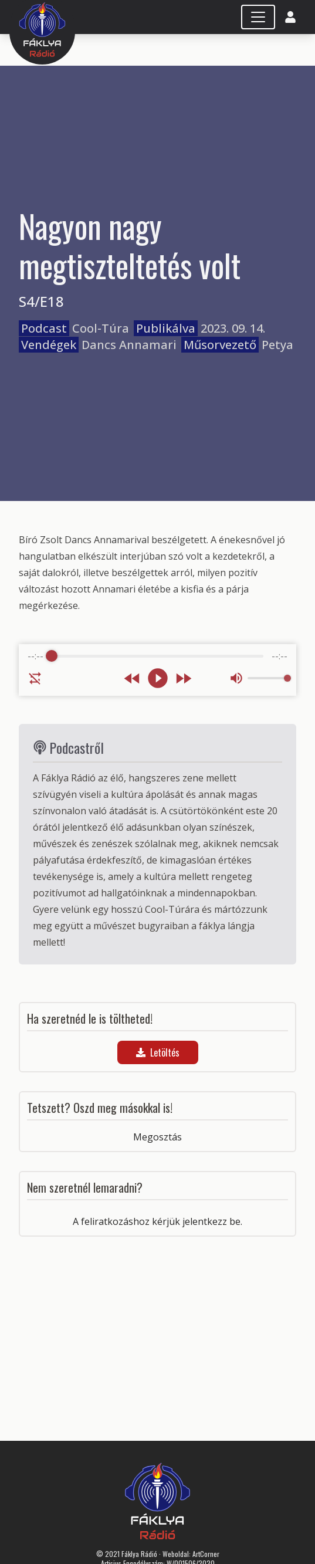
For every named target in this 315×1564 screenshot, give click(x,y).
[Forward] (183, 678)
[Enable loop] (35, 678)
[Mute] (236, 678)
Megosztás (157, 1136)
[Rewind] (132, 678)
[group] (157, 670)
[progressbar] (157, 656)
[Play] (158, 678)
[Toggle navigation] (258, 17)
